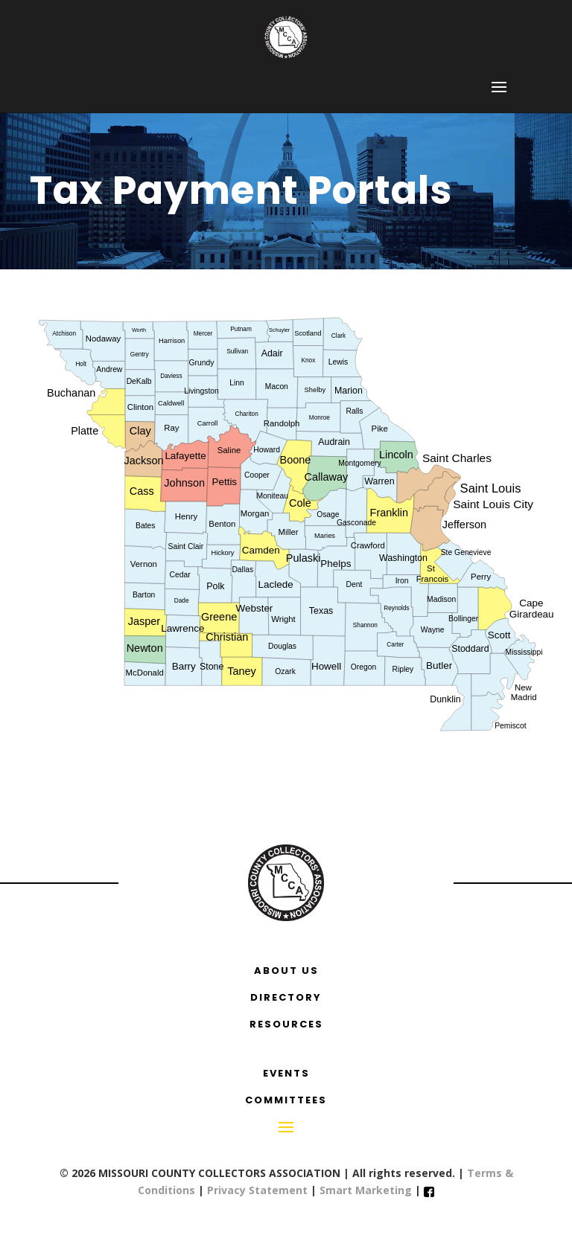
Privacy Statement (257, 1190)
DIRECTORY (286, 997)
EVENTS (286, 1073)
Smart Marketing (367, 1190)
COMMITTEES (286, 1100)
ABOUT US (286, 970)
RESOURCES (286, 1024)
